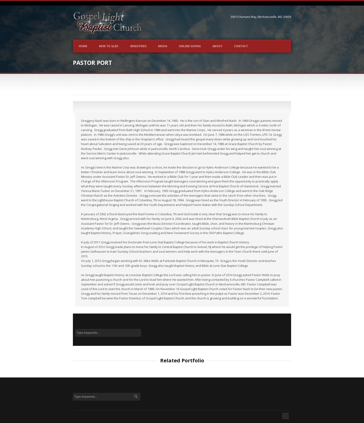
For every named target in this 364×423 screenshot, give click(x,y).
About (217, 46)
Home (83, 46)
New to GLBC (109, 46)
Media (162, 46)
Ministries (138, 46)
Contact (241, 46)
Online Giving (190, 46)
